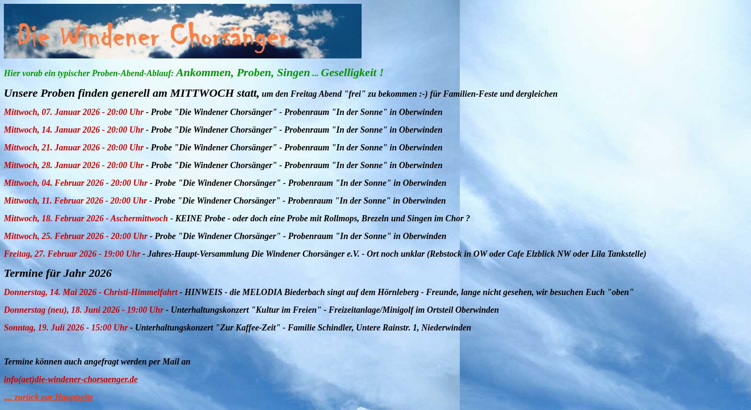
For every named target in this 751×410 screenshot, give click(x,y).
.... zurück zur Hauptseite (48, 397)
